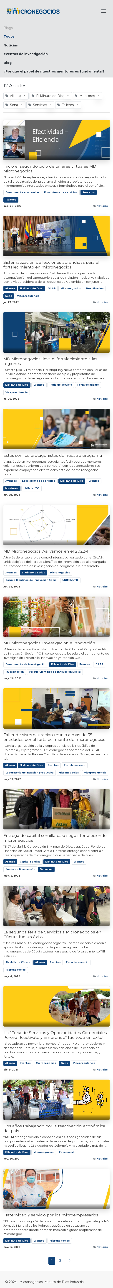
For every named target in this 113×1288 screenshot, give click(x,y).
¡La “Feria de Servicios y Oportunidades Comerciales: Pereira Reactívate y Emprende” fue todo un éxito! (55, 1035)
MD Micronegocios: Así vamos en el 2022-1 (45, 551)
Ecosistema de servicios (60, 192)
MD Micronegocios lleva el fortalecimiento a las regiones (50, 361)
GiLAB (51, 288)
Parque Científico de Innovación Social (31, 580)
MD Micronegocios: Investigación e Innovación (49, 642)
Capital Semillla (30, 861)
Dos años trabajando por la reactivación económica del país (54, 1128)
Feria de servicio (61, 384)
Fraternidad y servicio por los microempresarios (50, 1215)
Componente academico (22, 192)
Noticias (102, 206)
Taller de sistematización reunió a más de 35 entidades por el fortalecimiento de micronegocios (54, 737)
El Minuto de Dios (31, 288)
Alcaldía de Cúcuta (17, 962)
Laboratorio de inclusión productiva (29, 772)
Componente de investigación (25, 664)
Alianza (10, 288)
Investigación (14, 671)
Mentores (11, 488)
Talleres (10, 199)
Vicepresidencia (28, 296)
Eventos (38, 384)
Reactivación (94, 288)
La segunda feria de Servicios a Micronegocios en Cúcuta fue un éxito (52, 934)
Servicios (88, 192)
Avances (11, 480)
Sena (8, 296)
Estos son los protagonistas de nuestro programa (52, 455)
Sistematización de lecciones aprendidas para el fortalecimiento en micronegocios (51, 264)
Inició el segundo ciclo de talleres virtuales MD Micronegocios (49, 168)
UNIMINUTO (31, 488)
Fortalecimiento (88, 384)
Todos (9, 36)
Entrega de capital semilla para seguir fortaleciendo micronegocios (55, 838)
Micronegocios (71, 288)
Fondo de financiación (20, 869)
